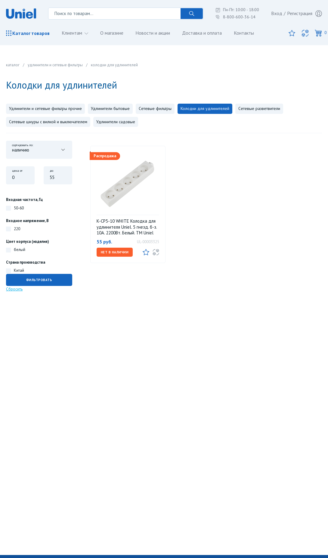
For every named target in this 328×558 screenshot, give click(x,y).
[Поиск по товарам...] (114, 13)
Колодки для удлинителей (205, 108)
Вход (276, 13)
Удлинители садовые (115, 121)
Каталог (28, 33)
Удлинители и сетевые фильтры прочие (45, 108)
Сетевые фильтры (155, 108)
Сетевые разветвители (259, 108)
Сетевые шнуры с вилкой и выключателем (48, 121)
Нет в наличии (115, 252)
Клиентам (72, 33)
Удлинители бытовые (110, 108)
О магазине (111, 33)
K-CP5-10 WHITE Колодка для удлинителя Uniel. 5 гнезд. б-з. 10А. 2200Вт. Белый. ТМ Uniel (127, 227)
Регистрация (304, 13)
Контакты (244, 33)
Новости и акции (152, 33)
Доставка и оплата (202, 33)
